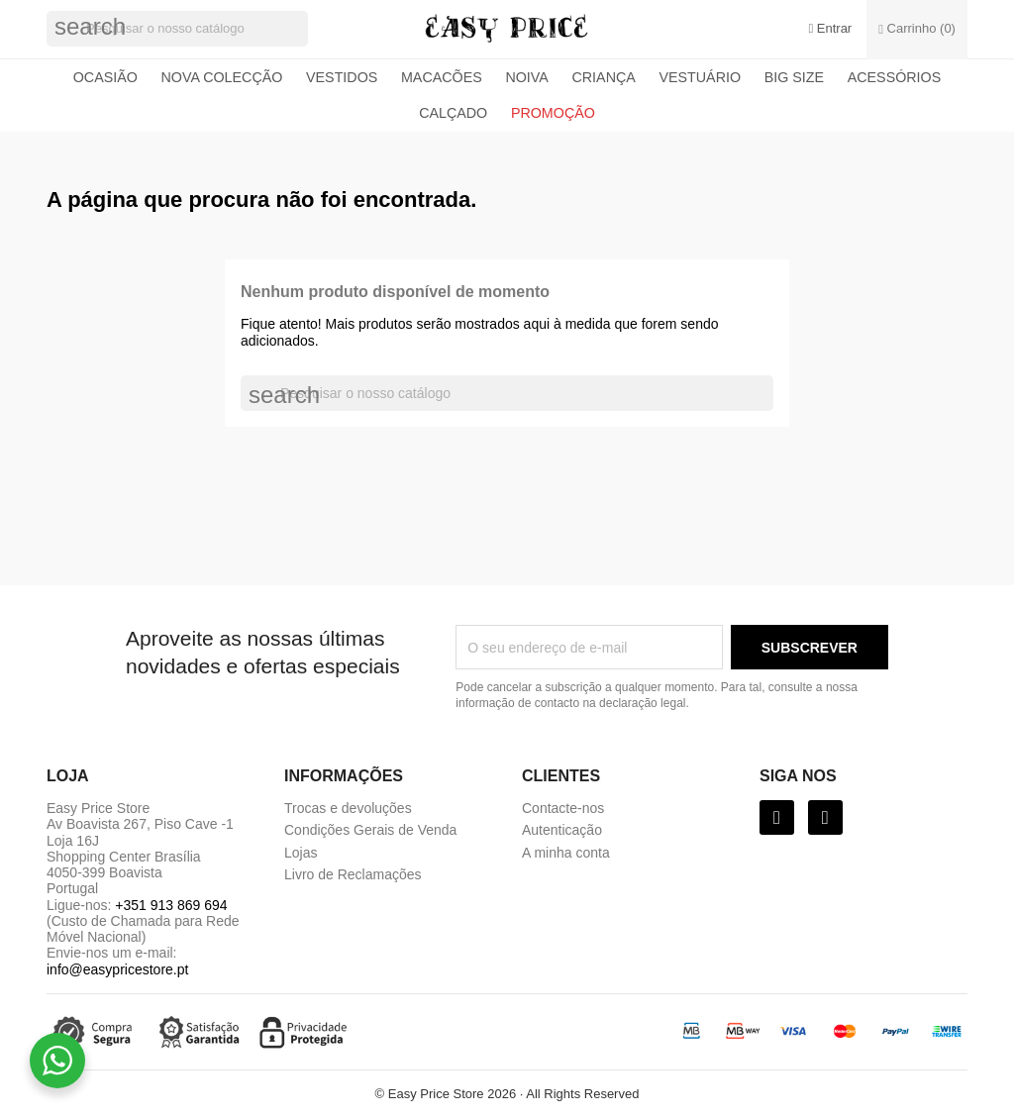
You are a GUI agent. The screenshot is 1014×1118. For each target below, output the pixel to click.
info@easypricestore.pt (117, 969)
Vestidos (341, 77)
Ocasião (105, 77)
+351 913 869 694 (171, 905)
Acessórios (895, 77)
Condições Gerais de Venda (370, 830)
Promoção (553, 113)
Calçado (453, 113)
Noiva (526, 77)
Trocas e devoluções (348, 808)
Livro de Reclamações (353, 874)
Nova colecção (222, 77)
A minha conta (566, 853)
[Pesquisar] (177, 29)
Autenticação (562, 830)
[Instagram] (825, 817)
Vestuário (700, 77)
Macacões (441, 77)
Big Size (794, 77)
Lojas (300, 853)
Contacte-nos (563, 808)
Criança (603, 77)
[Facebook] (777, 817)
